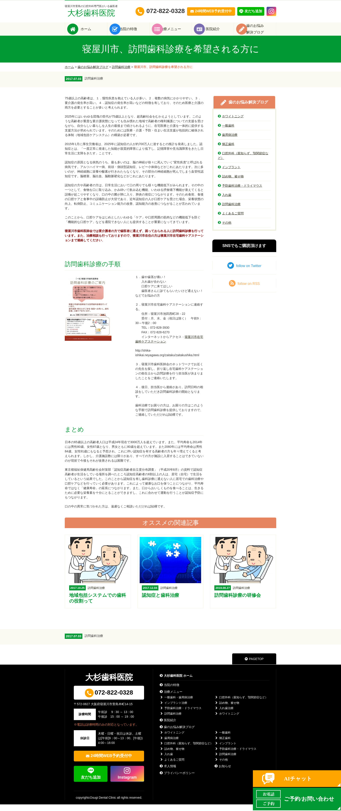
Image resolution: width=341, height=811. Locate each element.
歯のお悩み (262, 32)
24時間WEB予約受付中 (111, 762)
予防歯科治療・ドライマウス (240, 192)
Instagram (127, 784)
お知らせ (223, 772)
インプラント (229, 173)
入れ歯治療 (224, 714)
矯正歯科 (226, 150)
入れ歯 (224, 201)
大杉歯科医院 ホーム (176, 682)
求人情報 (168, 772)
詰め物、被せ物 (231, 183)
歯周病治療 (227, 141)
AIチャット (298, 779)
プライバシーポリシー (177, 779)
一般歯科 (226, 132)
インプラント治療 (173, 709)
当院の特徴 (135, 32)
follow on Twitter (244, 272)
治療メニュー (177, 32)
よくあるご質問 (231, 220)
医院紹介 (219, 32)
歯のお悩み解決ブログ (93, 73)
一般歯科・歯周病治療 (176, 704)
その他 (224, 229)
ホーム (92, 32)
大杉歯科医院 (91, 11)
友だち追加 (91, 784)
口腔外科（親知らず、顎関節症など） (243, 162)
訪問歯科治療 (121, 73)
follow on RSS (244, 290)
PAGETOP (254, 665)
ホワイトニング (231, 123)
